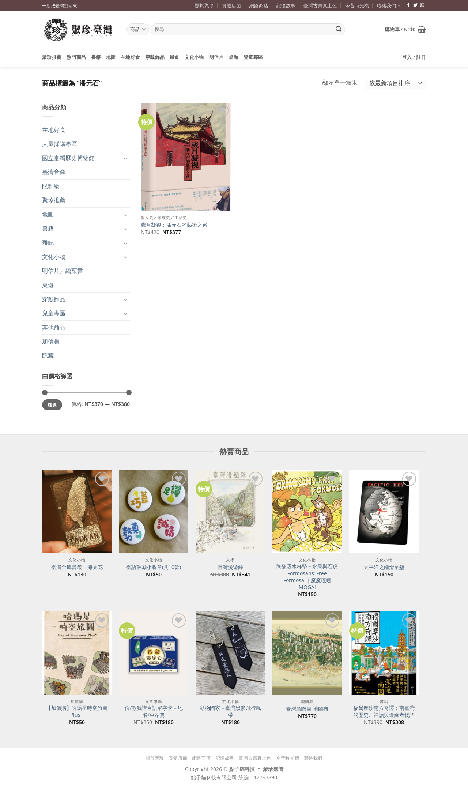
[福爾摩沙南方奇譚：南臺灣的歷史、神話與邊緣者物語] (384, 653)
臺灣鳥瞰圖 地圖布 (307, 708)
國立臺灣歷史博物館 (68, 158)
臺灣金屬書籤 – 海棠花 (77, 567)
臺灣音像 (53, 172)
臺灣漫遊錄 (230, 567)
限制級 (51, 186)
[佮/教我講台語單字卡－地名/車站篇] (153, 653)
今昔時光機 (357, 5)
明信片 (216, 57)
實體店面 (231, 5)
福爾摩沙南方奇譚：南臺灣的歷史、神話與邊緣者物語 (384, 711)
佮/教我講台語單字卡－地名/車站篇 (154, 711)
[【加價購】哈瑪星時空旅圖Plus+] (77, 653)
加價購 (51, 341)
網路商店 (258, 5)
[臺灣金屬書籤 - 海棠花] (77, 511)
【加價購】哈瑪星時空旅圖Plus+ (76, 711)
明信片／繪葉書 (62, 271)
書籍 (96, 57)
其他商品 (53, 327)
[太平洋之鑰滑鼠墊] (384, 511)
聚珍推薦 (51, 57)
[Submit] (338, 29)
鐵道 (175, 57)
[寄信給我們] (422, 5)
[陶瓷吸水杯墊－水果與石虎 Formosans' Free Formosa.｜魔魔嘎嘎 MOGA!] (307, 511)
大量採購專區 (59, 144)
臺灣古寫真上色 (320, 5)
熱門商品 (76, 57)
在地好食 (130, 57)
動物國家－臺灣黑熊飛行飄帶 (230, 711)
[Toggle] (125, 158)
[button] (405, 29)
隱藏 (48, 355)
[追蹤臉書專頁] (408, 5)
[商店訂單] (395, 83)
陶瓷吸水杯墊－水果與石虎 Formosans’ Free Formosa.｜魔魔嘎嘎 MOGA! (307, 576)
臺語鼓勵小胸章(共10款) (153, 567)
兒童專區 (253, 57)
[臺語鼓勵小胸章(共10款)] (153, 511)
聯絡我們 (389, 5)
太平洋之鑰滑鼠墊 (383, 567)
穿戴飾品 (155, 57)
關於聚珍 (204, 5)
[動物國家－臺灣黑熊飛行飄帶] (230, 653)
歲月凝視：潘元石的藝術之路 (174, 225)
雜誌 (48, 242)
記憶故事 (285, 5)
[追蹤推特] (415, 5)
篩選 (52, 405)
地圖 (111, 57)
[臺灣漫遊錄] (230, 511)
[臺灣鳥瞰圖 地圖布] (307, 653)
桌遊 (233, 57)
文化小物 (194, 57)
